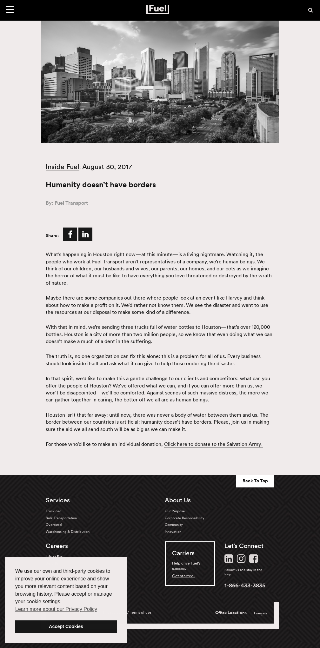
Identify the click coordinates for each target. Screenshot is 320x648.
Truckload (53, 510)
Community (174, 524)
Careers (57, 546)
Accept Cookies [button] (66, 626)
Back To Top (255, 481)
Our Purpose (175, 510)
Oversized (54, 524)
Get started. (183, 576)
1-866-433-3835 (244, 585)
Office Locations (231, 613)
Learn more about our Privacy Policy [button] (56, 609)
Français (260, 613)
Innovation (173, 531)
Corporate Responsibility (184, 517)
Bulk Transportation (61, 517)
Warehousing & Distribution (68, 531)
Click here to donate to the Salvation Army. (213, 444)
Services (58, 500)
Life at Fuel (54, 556)
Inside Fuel (62, 166)
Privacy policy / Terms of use (127, 612)
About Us (178, 500)
